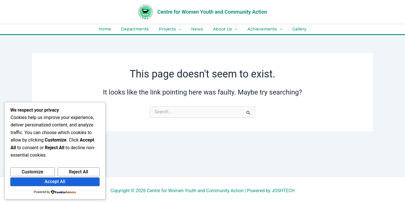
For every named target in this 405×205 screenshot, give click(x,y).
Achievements (260, 29)
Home (111, 29)
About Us (223, 29)
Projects (172, 29)
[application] (180, 29)
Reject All (78, 172)
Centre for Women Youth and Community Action (212, 12)
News (197, 29)
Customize (32, 172)
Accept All (55, 181)
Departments (139, 29)
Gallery (293, 29)
